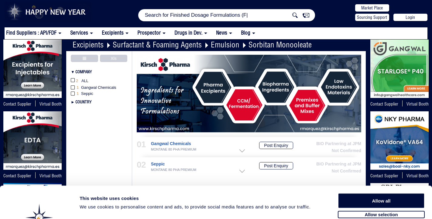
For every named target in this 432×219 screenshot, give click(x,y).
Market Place (372, 8)
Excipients (88, 44)
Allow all (381, 168)
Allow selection (381, 181)
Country (83, 101)
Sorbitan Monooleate (280, 44)
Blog (245, 33)
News (221, 33)
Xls (113, 58)
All (79, 81)
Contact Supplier (17, 104)
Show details (319, 207)
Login (410, 17)
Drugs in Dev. (188, 33)
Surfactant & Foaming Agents (157, 44)
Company (83, 71)
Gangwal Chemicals (171, 143)
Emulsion (225, 44)
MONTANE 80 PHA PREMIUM (174, 149)
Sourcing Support (372, 17)
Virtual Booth (417, 104)
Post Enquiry (276, 145)
